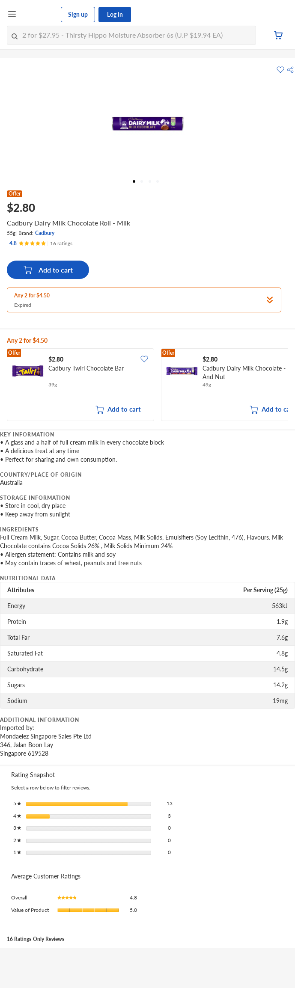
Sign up (78, 14)
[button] (290, 69)
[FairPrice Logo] (39, 14)
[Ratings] (41, 243)
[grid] (147, 385)
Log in (115, 14)
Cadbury (44, 233)
